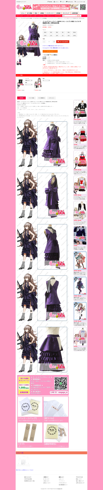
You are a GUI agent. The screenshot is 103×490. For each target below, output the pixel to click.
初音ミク (44, 15)
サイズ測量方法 (54, 54)
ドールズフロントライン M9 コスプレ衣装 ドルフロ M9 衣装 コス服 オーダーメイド (80, 172)
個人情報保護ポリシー (63, 484)
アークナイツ (39, 15)
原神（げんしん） (50, 15)
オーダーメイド (50, 13)
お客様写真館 (75, 13)
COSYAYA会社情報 (28, 479)
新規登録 (50, 1)
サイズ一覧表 (46, 54)
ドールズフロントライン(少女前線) (40, 18)
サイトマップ (66, 13)
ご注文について (46, 480)
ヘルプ (63, 1)
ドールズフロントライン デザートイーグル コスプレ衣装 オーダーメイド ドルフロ (80, 223)
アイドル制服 (26, 15)
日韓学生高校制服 (58, 15)
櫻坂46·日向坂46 (19, 15)
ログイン (57, 1)
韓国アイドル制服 (32, 15)
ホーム (22, 13)
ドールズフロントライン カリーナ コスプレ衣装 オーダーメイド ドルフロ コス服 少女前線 (80, 197)
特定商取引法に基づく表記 (29, 480)
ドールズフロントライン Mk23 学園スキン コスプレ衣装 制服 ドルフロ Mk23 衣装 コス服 (80, 349)
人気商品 (42, 13)
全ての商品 (29, 13)
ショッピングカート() (80, 1)
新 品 (36, 13)
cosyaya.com (59, 488)
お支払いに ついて (46, 482)
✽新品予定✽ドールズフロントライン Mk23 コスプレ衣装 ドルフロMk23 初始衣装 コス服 (80, 324)
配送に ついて (78, 479)
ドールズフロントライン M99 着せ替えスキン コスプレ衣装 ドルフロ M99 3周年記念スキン (80, 147)
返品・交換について (80, 480)
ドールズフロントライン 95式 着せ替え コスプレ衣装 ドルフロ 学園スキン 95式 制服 (80, 248)
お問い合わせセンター (80, 482)
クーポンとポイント (63, 482)
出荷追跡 (58, 13)
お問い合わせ (70, 1)
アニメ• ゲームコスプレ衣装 (26, 18)
